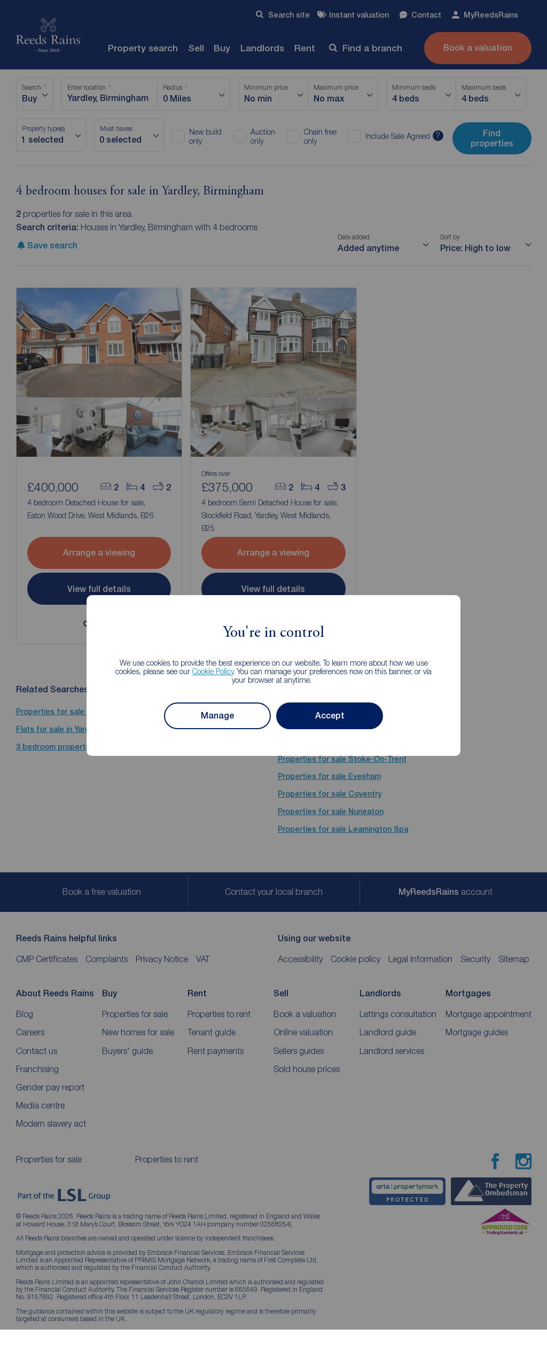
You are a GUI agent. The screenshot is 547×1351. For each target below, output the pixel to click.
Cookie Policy (212, 671)
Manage (217, 715)
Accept (330, 715)
